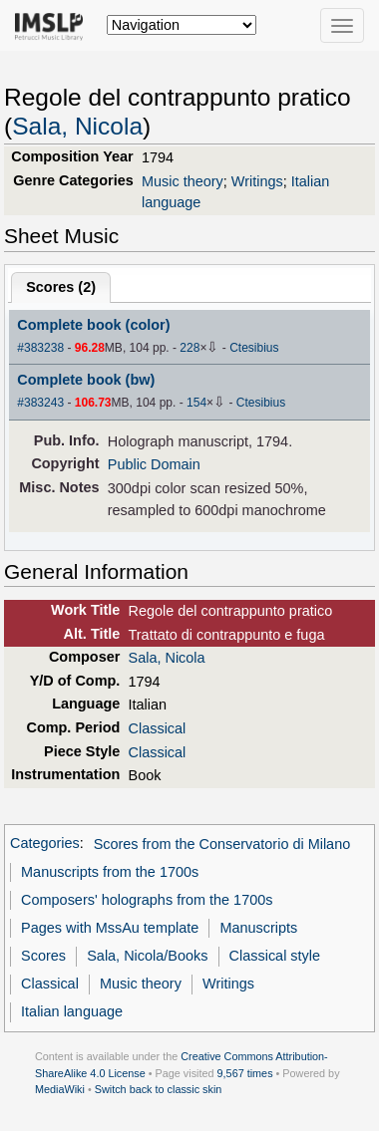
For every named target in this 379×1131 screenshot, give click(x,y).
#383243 (40, 403)
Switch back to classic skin (158, 1089)
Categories (45, 844)
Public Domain (154, 464)
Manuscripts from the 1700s (109, 872)
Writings (257, 181)
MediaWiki (60, 1089)
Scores (43, 956)
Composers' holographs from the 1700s (146, 900)
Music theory (182, 181)
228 (189, 348)
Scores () (61, 287)
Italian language (72, 1011)
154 (196, 403)
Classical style (274, 956)
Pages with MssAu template (109, 928)
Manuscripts (258, 928)
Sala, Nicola (77, 126)
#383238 (40, 348)
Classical (158, 728)
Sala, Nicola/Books (147, 956)
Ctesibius (253, 348)
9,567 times (245, 1073)
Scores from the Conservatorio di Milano (222, 844)
